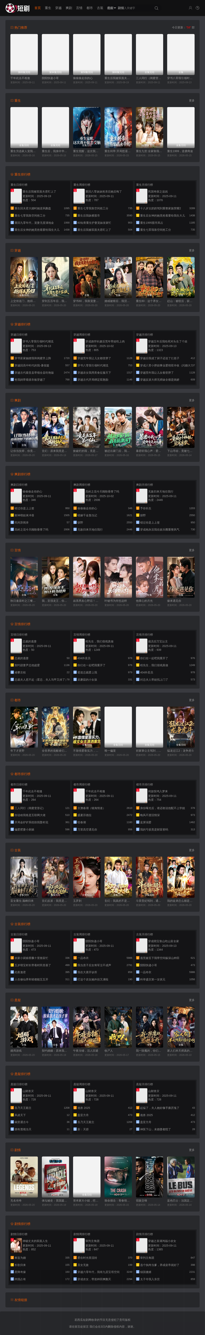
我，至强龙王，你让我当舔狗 (55, 600)
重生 (48, 8)
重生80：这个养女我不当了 (149, 301)
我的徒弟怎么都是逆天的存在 (181, 900)
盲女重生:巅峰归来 (22, 900)
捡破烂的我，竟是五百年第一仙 (86, 450)
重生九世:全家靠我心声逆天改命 (149, 151)
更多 (192, 100)
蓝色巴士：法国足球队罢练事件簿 (181, 1200)
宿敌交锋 (141, 1200)
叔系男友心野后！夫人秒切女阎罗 (86, 600)
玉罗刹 (77, 900)
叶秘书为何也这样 (116, 600)
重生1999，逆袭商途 (180, 151)
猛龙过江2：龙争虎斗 (180, 750)
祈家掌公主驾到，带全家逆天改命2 (149, 750)
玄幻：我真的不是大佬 (118, 900)
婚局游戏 (16, 1050)
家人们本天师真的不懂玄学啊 (181, 1050)
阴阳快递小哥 (50, 78)
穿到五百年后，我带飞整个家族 (55, 301)
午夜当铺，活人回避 (85, 1050)
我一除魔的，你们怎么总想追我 (149, 1050)
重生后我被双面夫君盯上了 (118, 78)
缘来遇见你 (174, 600)
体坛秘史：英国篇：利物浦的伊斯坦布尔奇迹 (55, 1200)
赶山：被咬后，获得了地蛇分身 (181, 301)
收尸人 (109, 1050)
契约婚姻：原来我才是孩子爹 (55, 1050)
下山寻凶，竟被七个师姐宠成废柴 (181, 450)
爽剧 (69, 8)
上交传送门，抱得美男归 (24, 301)
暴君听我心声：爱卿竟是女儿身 (149, 450)
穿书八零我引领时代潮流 (181, 78)
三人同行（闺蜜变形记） (149, 78)
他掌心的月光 (144, 600)
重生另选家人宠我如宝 (24, 151)
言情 (79, 8)
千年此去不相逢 (20, 78)
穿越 (58, 8)
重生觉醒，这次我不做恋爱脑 (86, 151)
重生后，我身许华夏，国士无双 (55, 151)
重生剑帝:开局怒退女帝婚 (118, 151)
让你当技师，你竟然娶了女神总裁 (24, 450)
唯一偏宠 (110, 750)
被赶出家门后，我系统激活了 (118, 450)
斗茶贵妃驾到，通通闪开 (149, 900)
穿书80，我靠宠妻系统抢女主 (86, 301)
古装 (100, 8)
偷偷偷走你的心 (83, 78)
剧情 (121, 8)
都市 (89, 8)
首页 (37, 8)
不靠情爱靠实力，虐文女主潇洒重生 (86, 750)
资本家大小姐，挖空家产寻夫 (86, 1200)
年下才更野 (17, 750)
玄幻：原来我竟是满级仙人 (55, 450)
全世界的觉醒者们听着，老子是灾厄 (55, 750)
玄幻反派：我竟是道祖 (55, 900)
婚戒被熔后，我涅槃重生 (118, 301)
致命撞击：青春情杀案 (118, 1200)
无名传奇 (16, 1200)
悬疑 (110, 8)
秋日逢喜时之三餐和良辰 (24, 600)
